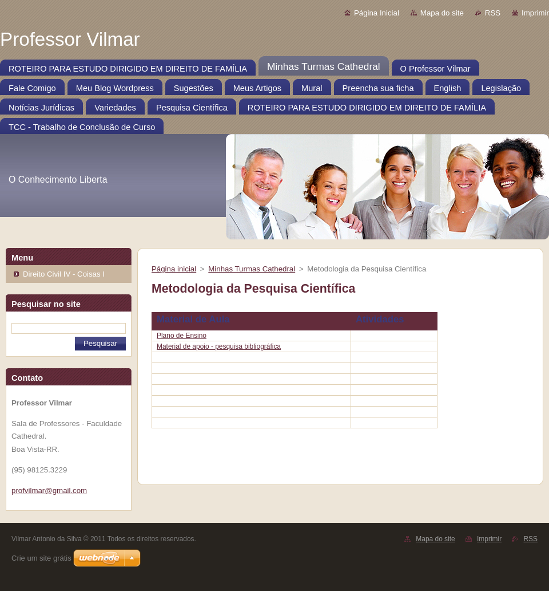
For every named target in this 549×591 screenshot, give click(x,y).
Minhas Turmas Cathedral (251, 269)
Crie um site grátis (41, 558)
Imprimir (535, 13)
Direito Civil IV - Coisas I (64, 274)
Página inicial (174, 269)
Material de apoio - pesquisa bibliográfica (219, 346)
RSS (492, 13)
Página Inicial (376, 13)
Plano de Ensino (181, 336)
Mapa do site (442, 13)
